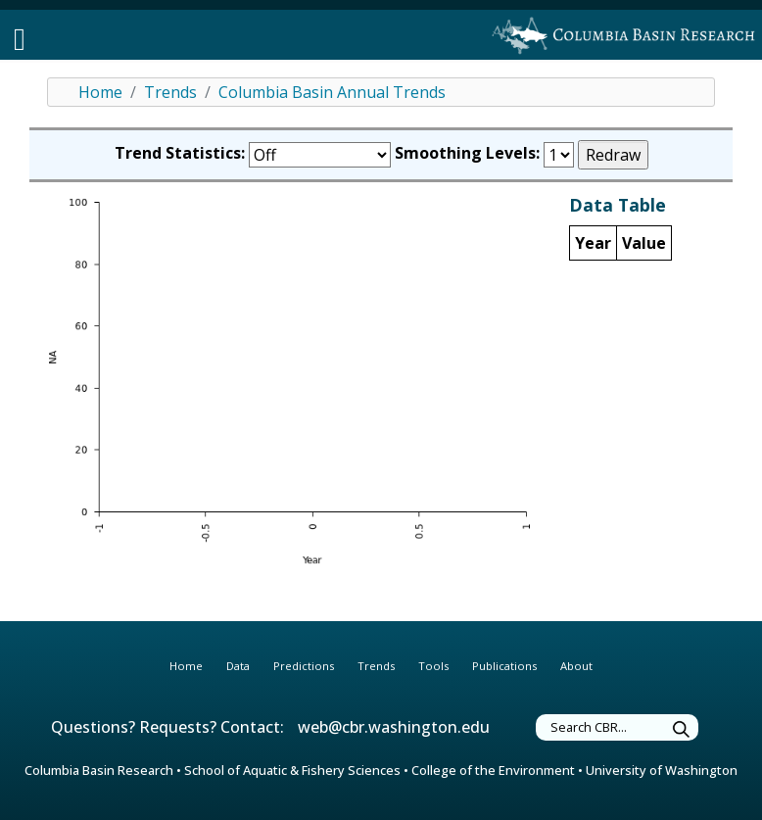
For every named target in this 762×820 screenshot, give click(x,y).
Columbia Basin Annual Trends (332, 92)
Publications (504, 665)
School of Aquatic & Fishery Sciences (292, 770)
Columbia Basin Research (98, 770)
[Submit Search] (681, 730)
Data (238, 665)
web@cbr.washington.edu (394, 727)
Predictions (303, 665)
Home (100, 92)
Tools (433, 665)
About (576, 665)
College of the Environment (493, 770)
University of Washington (662, 770)
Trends (170, 92)
